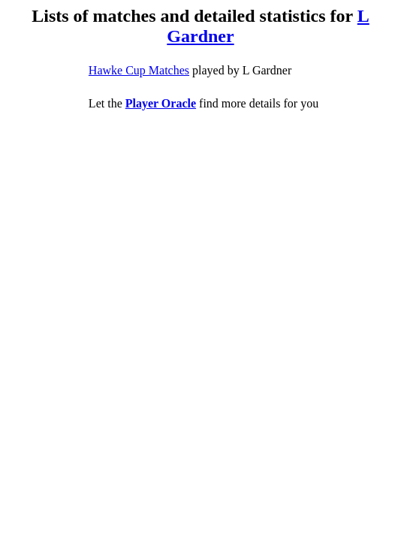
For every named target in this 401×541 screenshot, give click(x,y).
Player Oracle (160, 103)
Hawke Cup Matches (139, 70)
